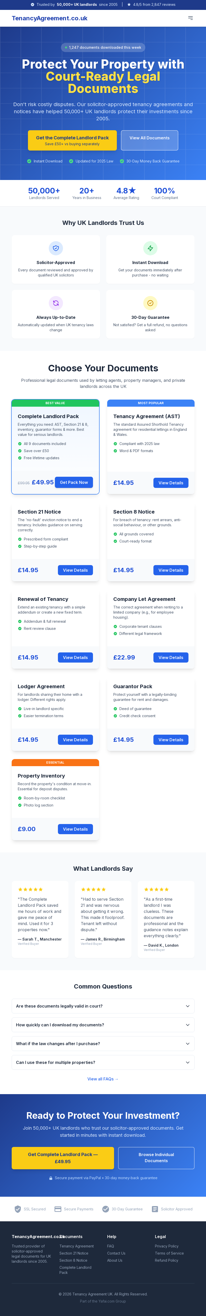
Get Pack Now (74, 482)
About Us (114, 1260)
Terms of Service (169, 1253)
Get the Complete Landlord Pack (72, 140)
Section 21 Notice (73, 1253)
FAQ (110, 1246)
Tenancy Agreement (76, 1246)
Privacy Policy (167, 1246)
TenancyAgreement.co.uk (49, 18)
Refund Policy (166, 1260)
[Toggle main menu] (190, 18)
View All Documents (150, 137)
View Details (171, 482)
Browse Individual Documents (156, 1157)
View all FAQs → (103, 1078)
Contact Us (116, 1253)
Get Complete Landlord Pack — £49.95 (63, 1158)
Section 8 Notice (73, 1260)
